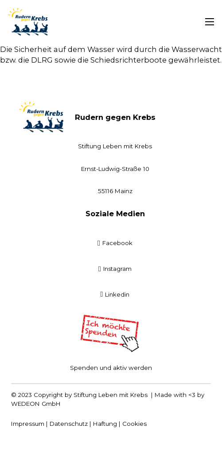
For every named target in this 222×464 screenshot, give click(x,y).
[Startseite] (28, 22)
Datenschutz (69, 423)
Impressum (27, 423)
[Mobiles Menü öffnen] (209, 21)
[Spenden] (111, 333)
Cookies (134, 423)
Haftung (105, 423)
